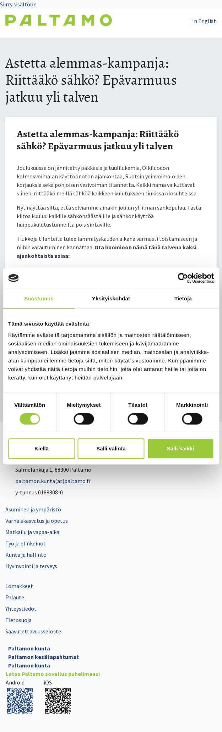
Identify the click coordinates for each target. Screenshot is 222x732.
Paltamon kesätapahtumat (43, 656)
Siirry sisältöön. (19, 4)
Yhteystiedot (21, 608)
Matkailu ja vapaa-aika (32, 532)
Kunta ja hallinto (26, 554)
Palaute (14, 597)
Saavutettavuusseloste (33, 631)
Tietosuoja (18, 619)
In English (204, 20)
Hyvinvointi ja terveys (31, 566)
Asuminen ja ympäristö (33, 509)
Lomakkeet (19, 585)
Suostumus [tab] (39, 298)
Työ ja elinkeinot (25, 543)
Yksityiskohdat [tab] (111, 298)
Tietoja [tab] (183, 298)
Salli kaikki (180, 448)
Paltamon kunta (29, 648)
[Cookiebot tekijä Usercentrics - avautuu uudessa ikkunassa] (183, 278)
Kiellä (41, 448)
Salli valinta (111, 448)
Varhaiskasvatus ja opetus (36, 520)
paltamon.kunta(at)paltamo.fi (47, 480)
